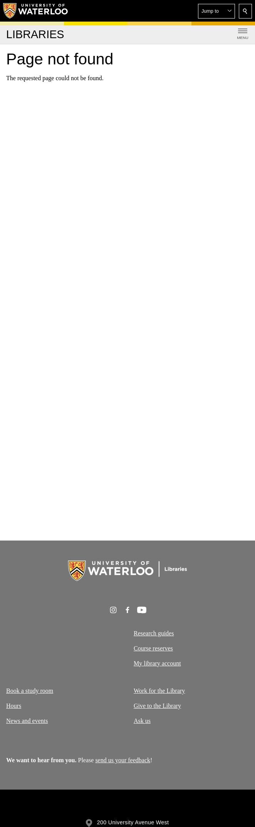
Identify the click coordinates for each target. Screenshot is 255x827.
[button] (216, 11)
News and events (27, 720)
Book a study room (29, 690)
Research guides (154, 633)
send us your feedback (122, 760)
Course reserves (153, 648)
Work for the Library (159, 690)
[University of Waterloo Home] (36, 11)
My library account (157, 663)
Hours (13, 705)
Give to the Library (157, 705)
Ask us (142, 720)
